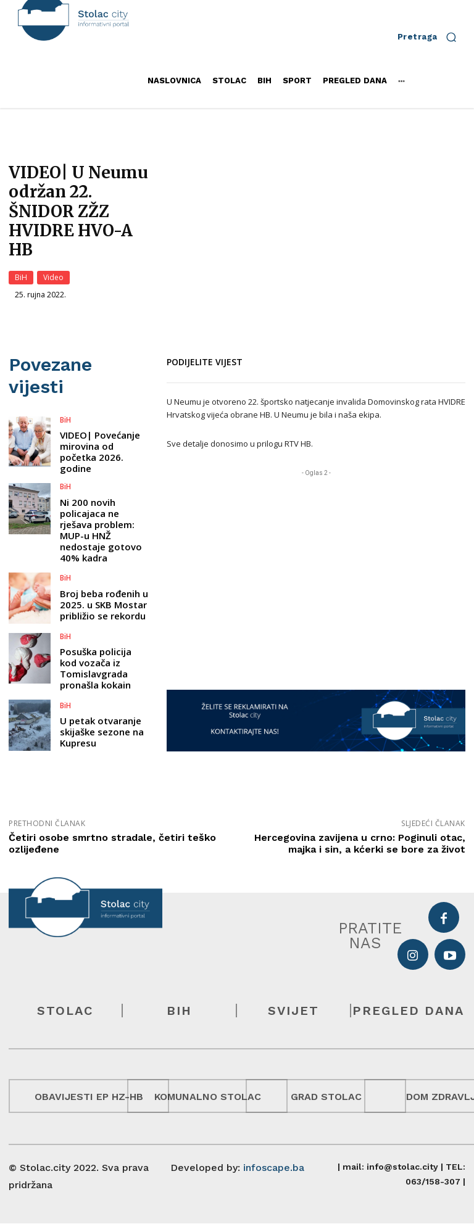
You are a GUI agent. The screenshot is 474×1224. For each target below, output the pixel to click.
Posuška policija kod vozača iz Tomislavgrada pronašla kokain (95, 640)
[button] (431, 37)
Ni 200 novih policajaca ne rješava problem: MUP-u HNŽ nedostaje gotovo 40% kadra (101, 503)
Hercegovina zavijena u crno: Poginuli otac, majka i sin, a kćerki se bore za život (359, 843)
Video (53, 277)
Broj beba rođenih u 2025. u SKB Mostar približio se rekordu (104, 577)
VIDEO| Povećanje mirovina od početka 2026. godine (100, 425)
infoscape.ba (273, 1168)
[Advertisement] (316, 565)
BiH (21, 277)
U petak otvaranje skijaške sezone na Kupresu (102, 704)
